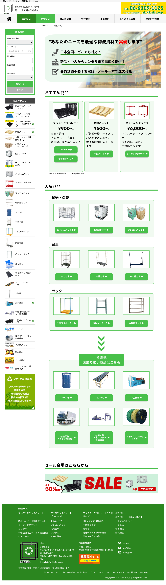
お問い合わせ (152, 18)
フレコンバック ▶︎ (136, 230)
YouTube (124, 552)
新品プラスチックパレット (31, 517)
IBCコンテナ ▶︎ (101, 230)
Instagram (125, 557)
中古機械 (119, 533)
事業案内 (104, 18)
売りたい (45, 18)
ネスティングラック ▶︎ (137, 153)
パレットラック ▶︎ (101, 325)
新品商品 (119, 537)
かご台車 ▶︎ (66, 277)
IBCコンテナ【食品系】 (94, 525)
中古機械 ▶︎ (136, 400)
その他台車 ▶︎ (136, 277)
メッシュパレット (123, 525)
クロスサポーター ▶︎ (66, 325)
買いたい (26, 18)
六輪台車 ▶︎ (101, 277)
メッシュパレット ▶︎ (66, 230)
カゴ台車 (22, 533)
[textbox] (9, 60)
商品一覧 (58, 25)
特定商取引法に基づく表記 (75, 577)
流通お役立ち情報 (91, 541)
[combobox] (20, 60)
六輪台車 (55, 533)
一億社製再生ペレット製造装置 (33, 537)
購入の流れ (65, 18)
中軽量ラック (89, 529)
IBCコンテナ (57, 525)
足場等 (86, 533)
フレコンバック (58, 529)
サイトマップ (118, 577)
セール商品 (23, 541)
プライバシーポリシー (99, 577)
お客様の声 (132, 577)
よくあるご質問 (127, 18)
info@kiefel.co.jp (55, 566)
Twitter (123, 548)
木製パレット (121, 517)
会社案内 (85, 18)
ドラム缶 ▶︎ (66, 400)
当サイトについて (52, 577)
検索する (20, 83)
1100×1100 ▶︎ (66, 149)
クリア (20, 90)
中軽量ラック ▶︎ (136, 325)
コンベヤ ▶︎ (101, 400)
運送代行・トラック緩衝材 (95, 537)
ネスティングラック (27, 529)
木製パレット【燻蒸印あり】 (129, 521)
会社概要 (144, 577)
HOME (45, 25)
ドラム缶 (119, 529)
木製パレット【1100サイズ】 (32, 525)
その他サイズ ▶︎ (66, 158)
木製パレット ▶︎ (101, 153)
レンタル (55, 537)
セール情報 (56, 541)
